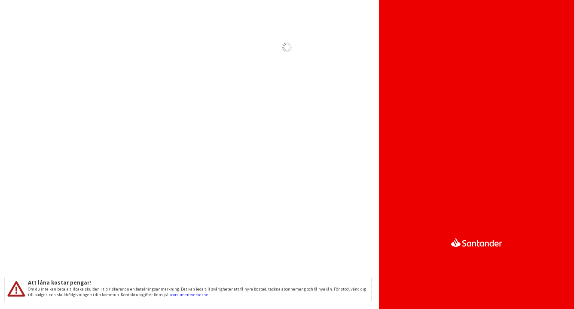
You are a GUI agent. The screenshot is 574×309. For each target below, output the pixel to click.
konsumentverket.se (188, 294)
